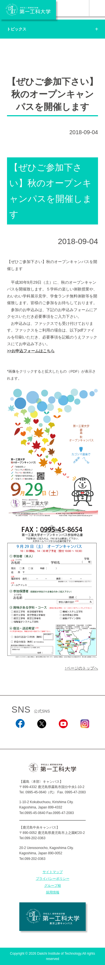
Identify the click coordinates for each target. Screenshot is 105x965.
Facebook (20, 736)
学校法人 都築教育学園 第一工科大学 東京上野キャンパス (52, 916)
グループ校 (52, 886)
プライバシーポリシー (52, 879)
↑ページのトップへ (81, 668)
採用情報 (52, 892)
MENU (97, 8)
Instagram (85, 736)
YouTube (63, 736)
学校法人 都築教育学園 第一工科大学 (28, 10)
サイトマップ (53, 872)
